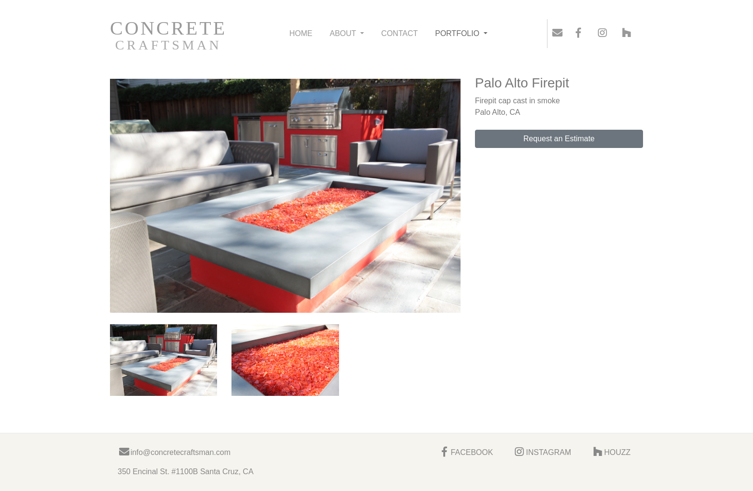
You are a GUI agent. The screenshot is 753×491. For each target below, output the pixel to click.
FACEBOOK (465, 452)
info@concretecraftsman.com (174, 452)
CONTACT (399, 33)
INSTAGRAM (542, 452)
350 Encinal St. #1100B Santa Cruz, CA (186, 471)
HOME (300, 33)
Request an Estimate (559, 139)
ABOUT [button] (343, 33)
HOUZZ (611, 452)
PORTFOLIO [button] (458, 33)
